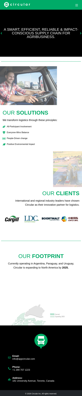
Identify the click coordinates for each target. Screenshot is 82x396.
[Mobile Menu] (76, 5)
